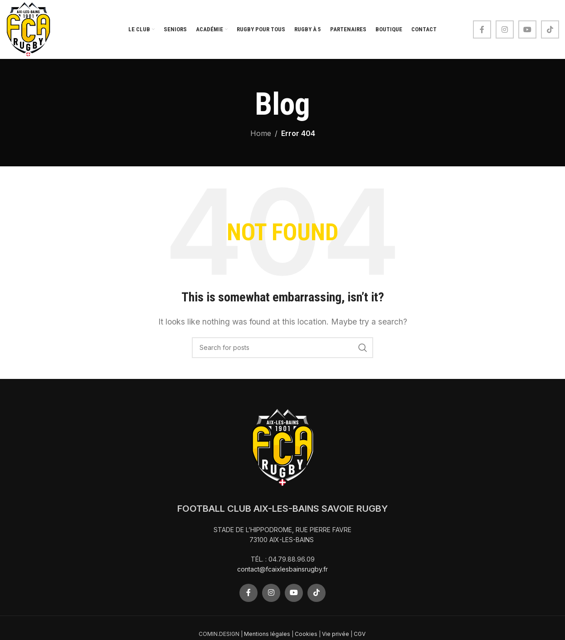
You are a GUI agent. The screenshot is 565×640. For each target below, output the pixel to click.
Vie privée (335, 633)
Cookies (306, 633)
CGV (360, 633)
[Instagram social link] (505, 29)
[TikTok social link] (550, 29)
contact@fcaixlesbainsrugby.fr (282, 569)
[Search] (282, 347)
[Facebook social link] (482, 29)
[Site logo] (28, 28)
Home (260, 133)
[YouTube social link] (527, 29)
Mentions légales (267, 633)
